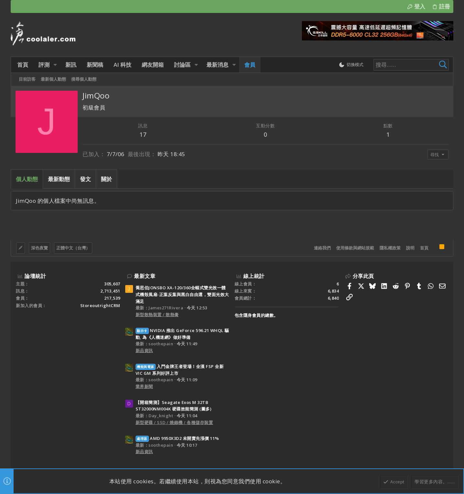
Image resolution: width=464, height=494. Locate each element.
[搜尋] (407, 64)
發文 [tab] (85, 179)
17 (142, 134)
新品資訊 (144, 350)
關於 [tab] (106, 179)
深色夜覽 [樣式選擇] (39, 248)
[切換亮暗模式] (350, 65)
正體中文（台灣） (73, 248)
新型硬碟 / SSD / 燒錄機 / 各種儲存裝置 (174, 422)
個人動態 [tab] (27, 179)
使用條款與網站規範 (355, 248)
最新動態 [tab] (59, 179)
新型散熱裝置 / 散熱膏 (157, 314)
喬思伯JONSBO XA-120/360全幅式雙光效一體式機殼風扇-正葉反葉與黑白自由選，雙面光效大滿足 (182, 294)
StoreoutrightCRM (100, 305)
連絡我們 (322, 248)
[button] (54, 65)
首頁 (424, 248)
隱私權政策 (390, 248)
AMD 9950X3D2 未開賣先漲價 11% (177, 438)
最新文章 (144, 276)
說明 (410, 248)
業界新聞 (144, 386)
